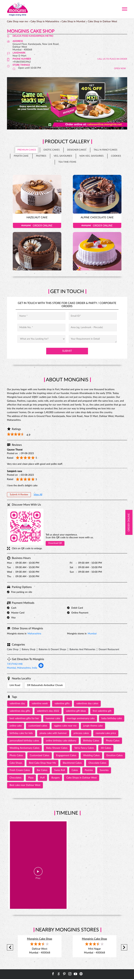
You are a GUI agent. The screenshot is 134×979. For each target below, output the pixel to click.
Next (124, 947)
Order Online (37, 225)
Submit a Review (19, 494)
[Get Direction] (41, 667)
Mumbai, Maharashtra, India (22, 668)
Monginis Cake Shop (39, 938)
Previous (10, 947)
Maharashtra (34, 633)
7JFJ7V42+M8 (14, 664)
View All (38, 494)
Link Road (15, 685)
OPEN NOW (120, 68)
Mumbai (92, 633)
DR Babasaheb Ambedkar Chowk (45, 685)
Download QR (55, 543)
